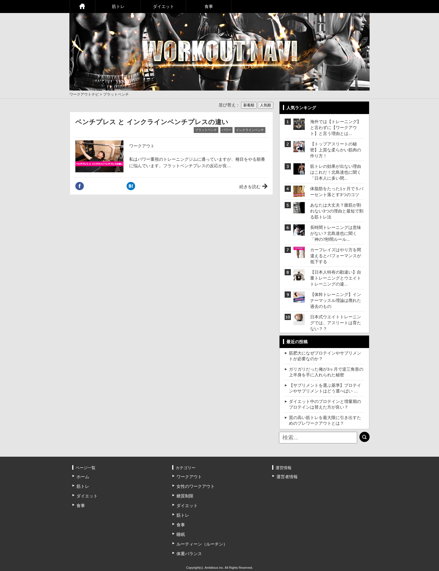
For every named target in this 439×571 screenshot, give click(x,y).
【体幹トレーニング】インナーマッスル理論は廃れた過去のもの (335, 300)
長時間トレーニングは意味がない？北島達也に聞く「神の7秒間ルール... (335, 233)
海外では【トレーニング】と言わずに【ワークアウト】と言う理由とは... (335, 127)
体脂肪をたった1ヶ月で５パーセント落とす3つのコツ (336, 191)
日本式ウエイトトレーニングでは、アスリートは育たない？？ (335, 322)
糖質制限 (184, 495)
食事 (208, 6)
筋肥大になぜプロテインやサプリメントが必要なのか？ (325, 356)
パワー (226, 130)
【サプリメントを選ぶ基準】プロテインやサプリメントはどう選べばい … (325, 388)
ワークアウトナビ (84, 94)
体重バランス (189, 553)
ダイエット (163, 6)
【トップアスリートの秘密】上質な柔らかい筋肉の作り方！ (335, 149)
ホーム (82, 6)
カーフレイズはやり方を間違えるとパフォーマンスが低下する (335, 255)
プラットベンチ (206, 130)
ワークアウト (142, 145)
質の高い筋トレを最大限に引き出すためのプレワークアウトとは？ (325, 420)
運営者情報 (287, 476)
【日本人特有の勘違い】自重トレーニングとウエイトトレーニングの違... (335, 278)
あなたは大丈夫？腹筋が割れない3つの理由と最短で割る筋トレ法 (336, 211)
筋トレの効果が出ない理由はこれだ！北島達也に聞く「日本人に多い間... (335, 172)
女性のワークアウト (195, 486)
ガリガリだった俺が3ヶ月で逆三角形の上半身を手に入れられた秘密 (326, 372)
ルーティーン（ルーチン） (201, 544)
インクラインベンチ (250, 130)
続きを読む (250, 186)
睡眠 (180, 534)
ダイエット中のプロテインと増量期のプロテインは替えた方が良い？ (325, 404)
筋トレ (118, 6)
